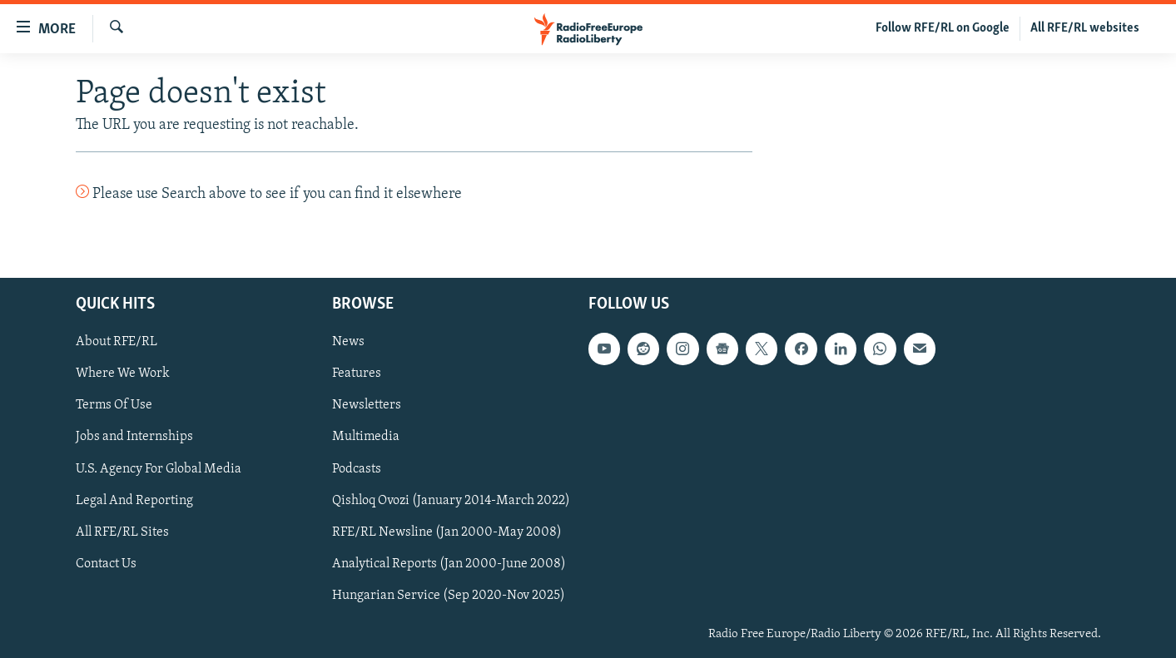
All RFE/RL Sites (122, 531)
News (348, 342)
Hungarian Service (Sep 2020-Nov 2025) (448, 594)
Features (356, 373)
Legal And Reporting (134, 500)
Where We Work (123, 373)
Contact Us (106, 563)
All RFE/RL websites (1084, 28)
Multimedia (365, 436)
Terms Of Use (114, 405)
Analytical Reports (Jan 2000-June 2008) (449, 563)
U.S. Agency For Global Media (158, 468)
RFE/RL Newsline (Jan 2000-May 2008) (447, 531)
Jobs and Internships (134, 436)
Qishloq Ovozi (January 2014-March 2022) (451, 500)
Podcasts (356, 468)
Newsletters (366, 405)
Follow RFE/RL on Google (943, 28)
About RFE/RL (116, 342)
